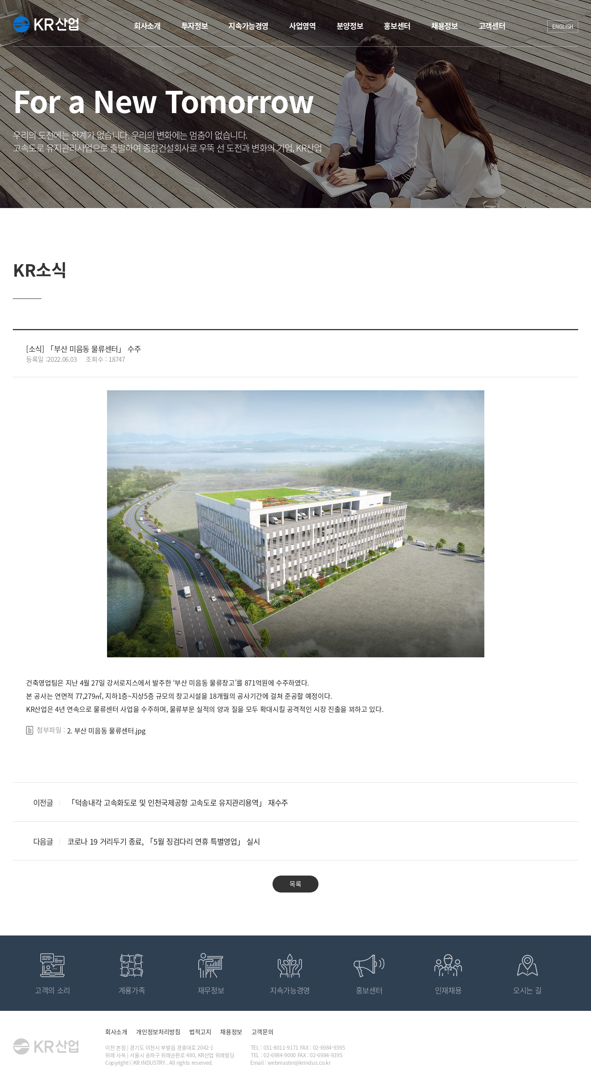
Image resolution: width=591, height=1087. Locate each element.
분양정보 (350, 25)
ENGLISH (562, 26)
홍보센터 (397, 25)
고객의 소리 (52, 990)
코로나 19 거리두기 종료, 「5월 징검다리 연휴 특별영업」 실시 (163, 841)
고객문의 (262, 1031)
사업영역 (302, 25)
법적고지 (200, 1031)
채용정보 (444, 25)
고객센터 (492, 25)
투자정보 (194, 25)
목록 (295, 883)
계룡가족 (131, 990)
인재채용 (448, 990)
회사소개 (147, 25)
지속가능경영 (248, 25)
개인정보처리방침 (158, 1031)
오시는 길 (527, 990)
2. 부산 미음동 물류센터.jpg (106, 731)
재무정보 (211, 990)
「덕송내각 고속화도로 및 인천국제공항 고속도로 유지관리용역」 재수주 (177, 802)
